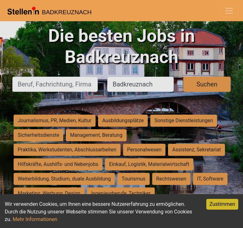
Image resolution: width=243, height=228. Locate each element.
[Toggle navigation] (229, 10)
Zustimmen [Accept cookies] (222, 204)
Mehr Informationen (35, 219)
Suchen (206, 84)
